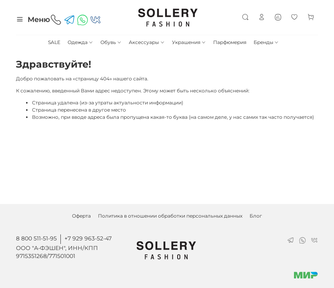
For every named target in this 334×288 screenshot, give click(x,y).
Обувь (111, 42)
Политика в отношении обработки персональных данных (170, 216)
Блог (256, 216)
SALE (54, 42)
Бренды (266, 42)
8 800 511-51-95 (36, 238)
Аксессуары (146, 42)
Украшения (189, 42)
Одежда (80, 42)
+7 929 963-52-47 (88, 238)
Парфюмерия (229, 42)
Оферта (81, 216)
